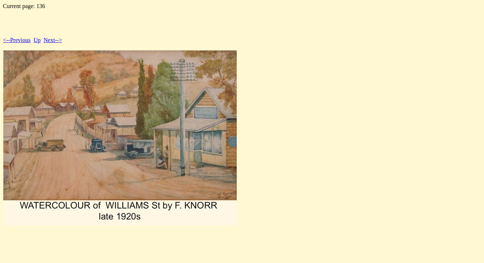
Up (37, 40)
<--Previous (17, 40)
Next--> (52, 40)
